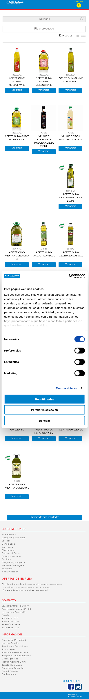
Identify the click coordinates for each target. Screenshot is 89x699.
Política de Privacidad (14, 640)
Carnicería (7, 547)
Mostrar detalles (66, 388)
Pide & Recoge (10, 671)
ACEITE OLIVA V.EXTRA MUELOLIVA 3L (17, 255)
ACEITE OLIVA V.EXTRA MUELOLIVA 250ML (71, 197)
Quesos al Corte (11, 553)
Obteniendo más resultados (44, 517)
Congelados (8, 544)
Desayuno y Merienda (14, 538)
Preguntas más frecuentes (16, 656)
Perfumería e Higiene (13, 566)
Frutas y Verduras (11, 556)
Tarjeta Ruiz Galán (12, 665)
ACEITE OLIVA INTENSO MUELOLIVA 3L (44, 81)
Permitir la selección (44, 409)
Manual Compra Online (14, 662)
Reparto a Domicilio (13, 668)
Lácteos (6, 541)
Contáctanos (9, 674)
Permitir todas (44, 399)
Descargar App (10, 659)
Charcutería (8, 550)
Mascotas (7, 569)
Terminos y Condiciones (15, 646)
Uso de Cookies (10, 643)
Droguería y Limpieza (13, 562)
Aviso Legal (8, 649)
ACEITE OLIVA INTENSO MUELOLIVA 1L (17, 81)
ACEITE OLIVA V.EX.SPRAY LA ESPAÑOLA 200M (43, 429)
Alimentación (9, 535)
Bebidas (6, 559)
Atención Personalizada (15, 653)
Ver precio (17, 90)
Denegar (44, 420)
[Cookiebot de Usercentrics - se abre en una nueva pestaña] (69, 276)
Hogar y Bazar (10, 572)
